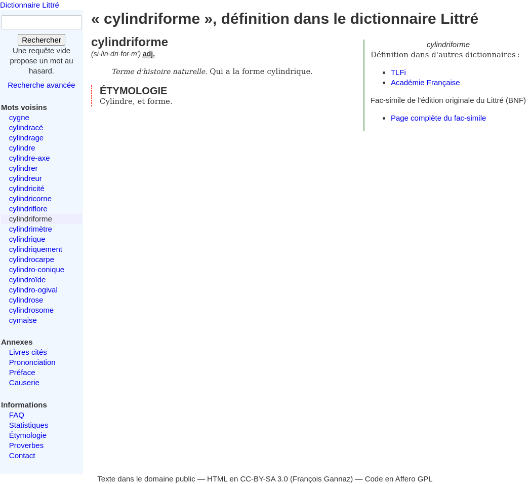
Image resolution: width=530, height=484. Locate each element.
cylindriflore (28, 208)
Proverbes (26, 445)
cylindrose (26, 299)
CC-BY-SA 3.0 (264, 478)
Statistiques (29, 425)
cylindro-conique (36, 269)
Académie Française (425, 82)
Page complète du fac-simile (438, 118)
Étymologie (28, 435)
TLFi (398, 72)
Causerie (24, 382)
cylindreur (25, 178)
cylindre (22, 147)
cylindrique (27, 239)
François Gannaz (321, 478)
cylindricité (27, 188)
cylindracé (26, 127)
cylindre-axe (29, 158)
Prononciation (32, 362)
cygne (19, 117)
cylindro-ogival (33, 289)
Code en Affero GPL (399, 478)
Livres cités (28, 352)
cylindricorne (30, 198)
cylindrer (23, 168)
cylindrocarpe (31, 259)
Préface (22, 372)
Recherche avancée (41, 85)
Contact (22, 455)
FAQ (16, 415)
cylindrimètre (30, 229)
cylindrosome (31, 310)
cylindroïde (27, 279)
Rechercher (41, 39)
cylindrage (26, 137)
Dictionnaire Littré (29, 5)
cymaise (23, 320)
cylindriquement (35, 249)
